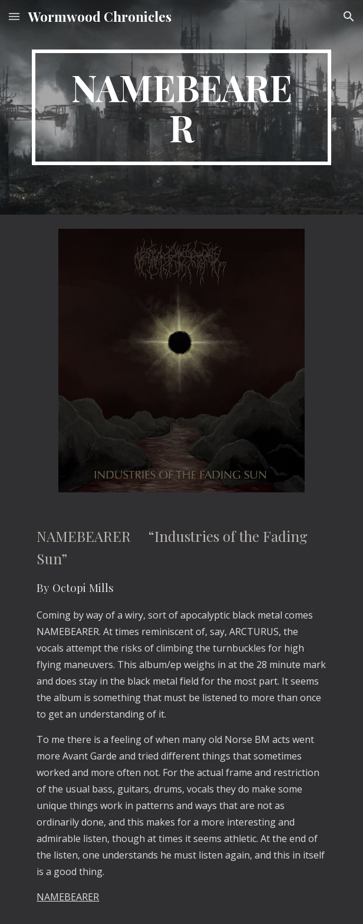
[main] (181, 107)
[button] (14, 16)
